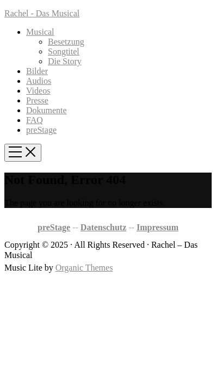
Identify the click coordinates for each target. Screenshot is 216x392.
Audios (38, 80)
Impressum (157, 227)
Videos (38, 90)
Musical (40, 31)
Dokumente (46, 110)
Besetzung (66, 41)
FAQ (34, 120)
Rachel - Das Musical (41, 13)
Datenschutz (103, 227)
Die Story (65, 61)
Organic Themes (84, 267)
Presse (37, 100)
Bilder (37, 71)
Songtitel (63, 51)
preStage (41, 129)
